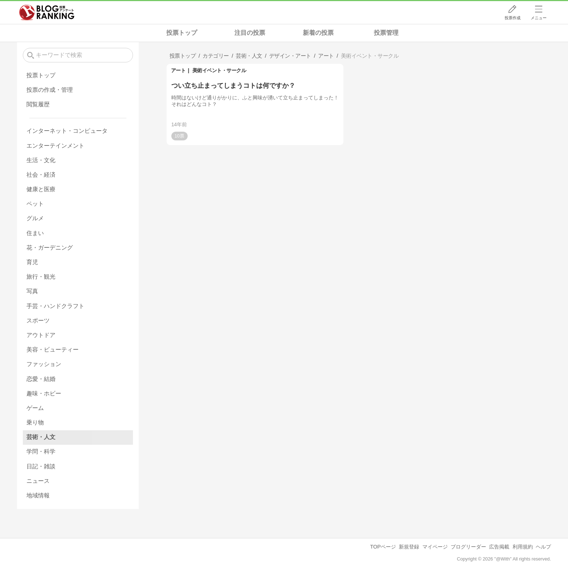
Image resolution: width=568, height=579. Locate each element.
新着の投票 (318, 32)
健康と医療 (40, 189)
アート (178, 70)
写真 (32, 291)
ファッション (43, 364)
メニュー (539, 18)
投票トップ (181, 32)
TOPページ (383, 547)
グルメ (35, 218)
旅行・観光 (40, 277)
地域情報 (38, 495)
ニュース (38, 481)
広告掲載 (499, 547)
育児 (32, 262)
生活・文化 (40, 160)
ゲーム (35, 408)
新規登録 (409, 547)
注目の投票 (249, 32)
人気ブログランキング (46, 12)
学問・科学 (40, 451)
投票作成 (513, 18)
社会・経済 (40, 175)
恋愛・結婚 (40, 379)
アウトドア (40, 335)
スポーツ (38, 320)
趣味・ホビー (43, 393)
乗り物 (35, 422)
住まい (35, 233)
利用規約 (523, 547)
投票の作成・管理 (49, 90)
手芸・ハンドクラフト (55, 306)
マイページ (435, 547)
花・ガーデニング (49, 248)
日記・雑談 (40, 466)
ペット (35, 204)
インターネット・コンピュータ (67, 131)
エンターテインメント (55, 146)
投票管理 (386, 32)
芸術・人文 (40, 437)
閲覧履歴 (38, 104)
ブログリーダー (468, 547)
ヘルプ (543, 547)
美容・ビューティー (52, 349)
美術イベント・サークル (219, 70)
